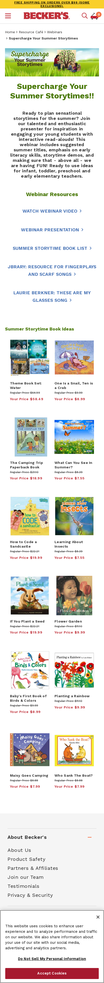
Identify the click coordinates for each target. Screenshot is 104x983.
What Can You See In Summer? (73, 465)
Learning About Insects (68, 544)
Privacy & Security (30, 895)
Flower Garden (68, 621)
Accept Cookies (51, 973)
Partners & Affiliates (33, 868)
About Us (19, 850)
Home (10, 32)
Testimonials (23, 886)
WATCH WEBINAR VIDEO (49, 211)
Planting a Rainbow (72, 696)
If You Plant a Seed (27, 621)
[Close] (98, 917)
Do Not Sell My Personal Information (52, 959)
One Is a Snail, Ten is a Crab (73, 385)
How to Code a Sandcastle (23, 544)
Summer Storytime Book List (50, 248)
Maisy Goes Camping (29, 775)
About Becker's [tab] (27, 837)
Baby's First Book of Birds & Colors (28, 698)
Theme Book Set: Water (26, 385)
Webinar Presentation (50, 229)
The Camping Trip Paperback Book (26, 465)
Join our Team (26, 877)
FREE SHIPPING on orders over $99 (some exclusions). (52, 4)
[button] (8, 16)
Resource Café (31, 32)
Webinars (54, 32)
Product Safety (26, 859)
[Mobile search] (85, 16)
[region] (52, 946)
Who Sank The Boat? (73, 775)
